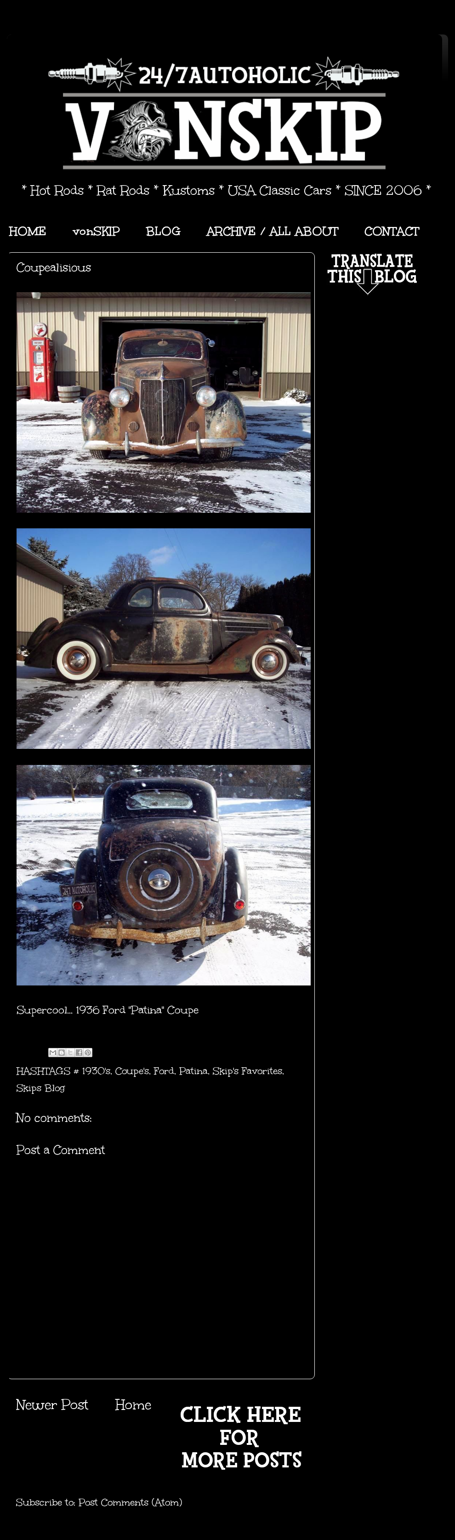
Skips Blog (41, 1087)
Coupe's (132, 1070)
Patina (193, 1070)
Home (133, 1405)
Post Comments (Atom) (130, 1502)
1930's (96, 1070)
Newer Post (52, 1405)
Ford (164, 1070)
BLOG (163, 231)
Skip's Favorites (247, 1070)
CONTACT (391, 231)
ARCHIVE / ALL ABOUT (272, 231)
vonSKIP (96, 231)
